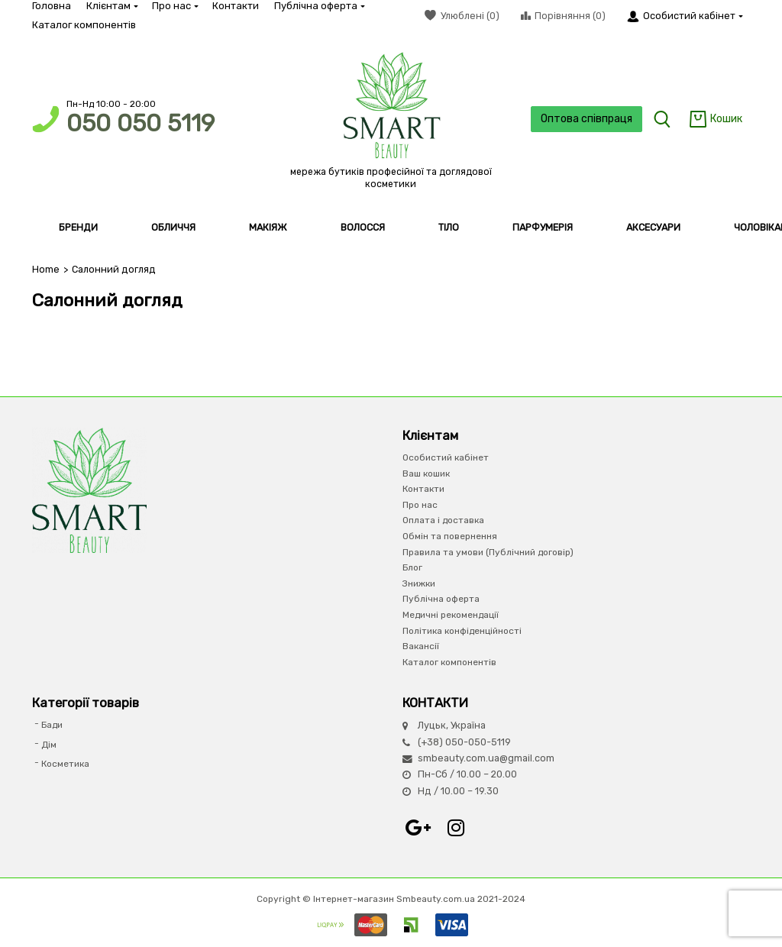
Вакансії (420, 646)
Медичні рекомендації (450, 614)
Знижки (418, 583)
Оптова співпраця (586, 118)
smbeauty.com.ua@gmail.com (486, 758)
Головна (51, 5)
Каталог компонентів (84, 25)
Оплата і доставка (443, 520)
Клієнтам (111, 5)
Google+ (417, 828)
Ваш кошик (426, 473)
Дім (49, 744)
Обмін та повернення (449, 536)
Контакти (235, 5)
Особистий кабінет (445, 457)
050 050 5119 (140, 123)
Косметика (65, 763)
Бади (52, 724)
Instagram (456, 828)
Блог (412, 567)
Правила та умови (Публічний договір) (488, 552)
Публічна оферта (319, 5)
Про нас (174, 5)
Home (46, 269)
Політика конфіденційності (462, 630)
